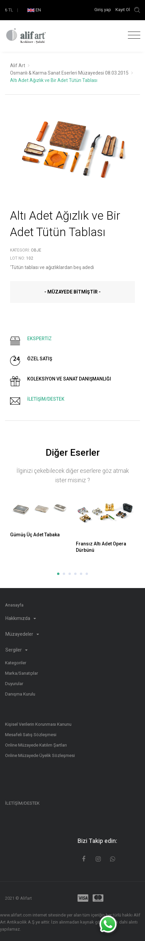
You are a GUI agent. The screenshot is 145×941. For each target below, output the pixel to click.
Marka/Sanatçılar (21, 673)
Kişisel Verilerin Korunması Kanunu (38, 724)
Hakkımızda (20, 618)
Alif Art (17, 65)
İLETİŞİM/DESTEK (22, 803)
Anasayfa (14, 605)
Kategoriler (15, 662)
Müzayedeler (22, 634)
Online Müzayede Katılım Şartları (36, 745)
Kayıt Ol (122, 9)
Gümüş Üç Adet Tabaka (35, 534)
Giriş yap (103, 9)
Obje (36, 250)
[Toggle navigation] (132, 35)
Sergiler (16, 650)
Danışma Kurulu (20, 694)
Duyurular (14, 683)
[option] (72, 154)
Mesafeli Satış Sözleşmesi (30, 734)
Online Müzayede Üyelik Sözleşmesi (40, 755)
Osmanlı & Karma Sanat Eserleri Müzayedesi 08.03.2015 (69, 73)
